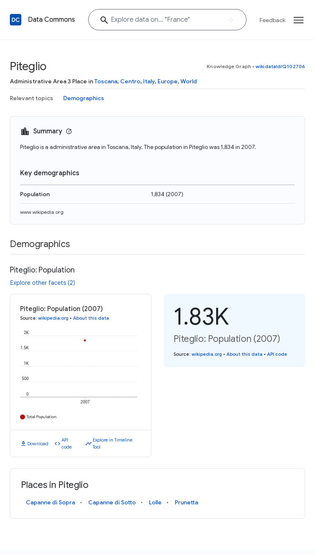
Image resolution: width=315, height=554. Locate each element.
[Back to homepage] (15, 19)
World (188, 81)
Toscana (105, 81)
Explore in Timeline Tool (112, 443)
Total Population (42, 416)
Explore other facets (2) (42, 282)
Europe (168, 81)
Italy (149, 81)
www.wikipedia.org (42, 212)
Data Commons (51, 20)
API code (67, 443)
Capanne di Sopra (50, 502)
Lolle (155, 502)
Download (37, 443)
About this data (91, 318)
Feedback (272, 20)
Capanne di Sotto (112, 502)
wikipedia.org (53, 318)
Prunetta (186, 502)
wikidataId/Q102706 (280, 66)
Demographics (83, 98)
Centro (130, 81)
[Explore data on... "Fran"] (167, 19)
